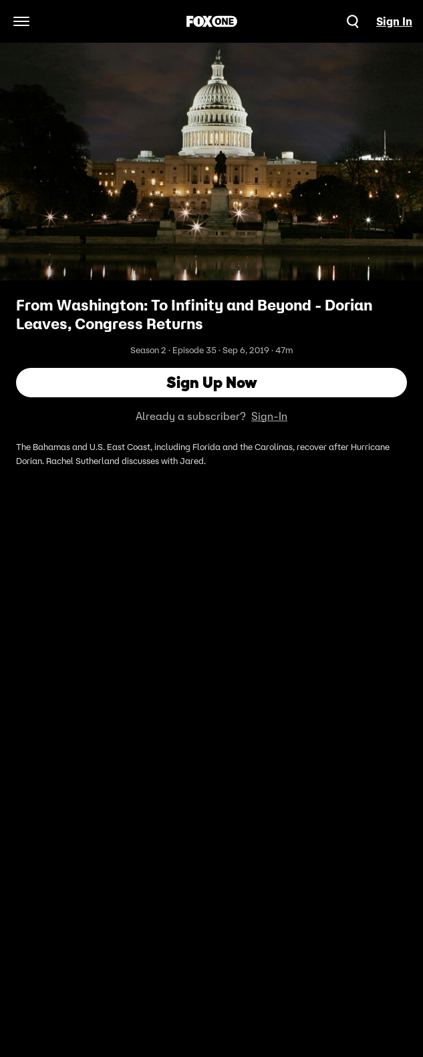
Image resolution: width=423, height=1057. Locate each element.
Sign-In (269, 416)
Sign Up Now (211, 382)
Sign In (394, 21)
